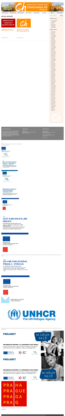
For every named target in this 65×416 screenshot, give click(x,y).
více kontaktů (45, 137)
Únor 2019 (53, 96)
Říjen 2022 (53, 71)
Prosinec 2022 (53, 69)
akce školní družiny (54, 20)
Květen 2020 (53, 87)
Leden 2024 (53, 58)
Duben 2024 (53, 55)
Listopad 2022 (53, 70)
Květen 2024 (53, 54)
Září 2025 (52, 38)
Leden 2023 (53, 68)
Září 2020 (52, 83)
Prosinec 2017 (53, 105)
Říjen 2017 (53, 107)
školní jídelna (28, 12)
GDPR (52, 12)
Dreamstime (44, 415)
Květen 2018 (53, 102)
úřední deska (36, 12)
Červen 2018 (53, 101)
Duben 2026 (53, 31)
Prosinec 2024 (53, 46)
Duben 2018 (53, 103)
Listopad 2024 (53, 47)
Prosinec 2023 (53, 59)
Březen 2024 (53, 56)
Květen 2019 (53, 94)
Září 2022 (52, 72)
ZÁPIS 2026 (59, 12)
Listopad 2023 (53, 60)
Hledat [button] (61, 15)
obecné (52, 23)
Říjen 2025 (53, 37)
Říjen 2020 (53, 82)
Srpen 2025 (53, 39)
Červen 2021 (53, 78)
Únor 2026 (53, 33)
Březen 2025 (53, 43)
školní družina (21, 12)
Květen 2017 (53, 109)
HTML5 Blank (23, 415)
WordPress (19, 415)
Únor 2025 (53, 44)
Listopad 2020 (53, 81)
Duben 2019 (53, 95)
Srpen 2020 (53, 84)
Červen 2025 (53, 40)
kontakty (44, 12)
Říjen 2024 (53, 48)
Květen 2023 (53, 64)
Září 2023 (52, 62)
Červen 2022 (53, 74)
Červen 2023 (53, 63)
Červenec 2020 (53, 85)
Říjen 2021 (53, 76)
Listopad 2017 (53, 106)
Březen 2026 (53, 32)
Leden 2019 (53, 97)
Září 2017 (52, 108)
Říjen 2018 (53, 99)
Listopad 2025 (53, 36)
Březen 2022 (53, 75)
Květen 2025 (53, 41)
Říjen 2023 (53, 61)
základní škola (13, 12)
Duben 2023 (53, 65)
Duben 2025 (53, 42)
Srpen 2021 (53, 77)
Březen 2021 (53, 80)
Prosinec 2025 (53, 35)
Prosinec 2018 (53, 98)
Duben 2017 (53, 110)
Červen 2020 (53, 86)
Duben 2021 (53, 79)
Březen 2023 (53, 66)
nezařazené (53, 22)
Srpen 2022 (53, 73)
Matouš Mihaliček (33, 415)
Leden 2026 (53, 34)
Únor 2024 (53, 57)
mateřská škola (5, 12)
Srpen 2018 (53, 100)
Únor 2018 (53, 104)
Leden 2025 (53, 45)
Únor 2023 (53, 67)
